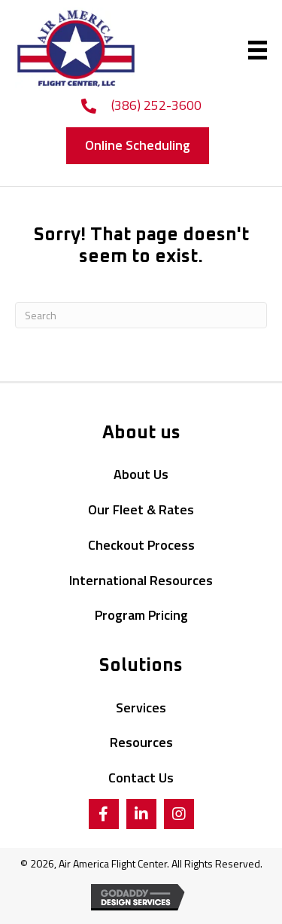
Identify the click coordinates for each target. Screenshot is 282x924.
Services (141, 707)
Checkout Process (141, 545)
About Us (141, 474)
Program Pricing (141, 615)
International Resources (141, 580)
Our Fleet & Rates (141, 509)
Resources (141, 742)
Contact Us (141, 777)
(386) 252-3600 (156, 105)
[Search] (141, 315)
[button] (137, 145)
